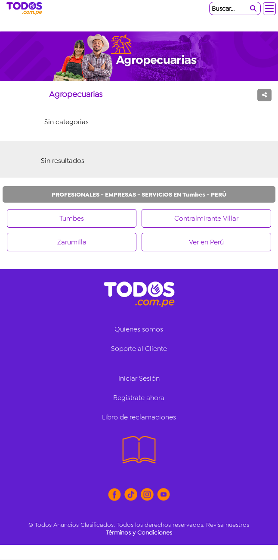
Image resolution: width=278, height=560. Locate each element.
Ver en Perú (206, 242)
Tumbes (71, 218)
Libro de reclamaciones (139, 417)
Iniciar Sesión (139, 378)
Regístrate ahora (138, 397)
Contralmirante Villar (206, 218)
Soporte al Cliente (139, 348)
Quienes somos (138, 329)
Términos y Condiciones (139, 532)
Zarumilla (71, 242)
